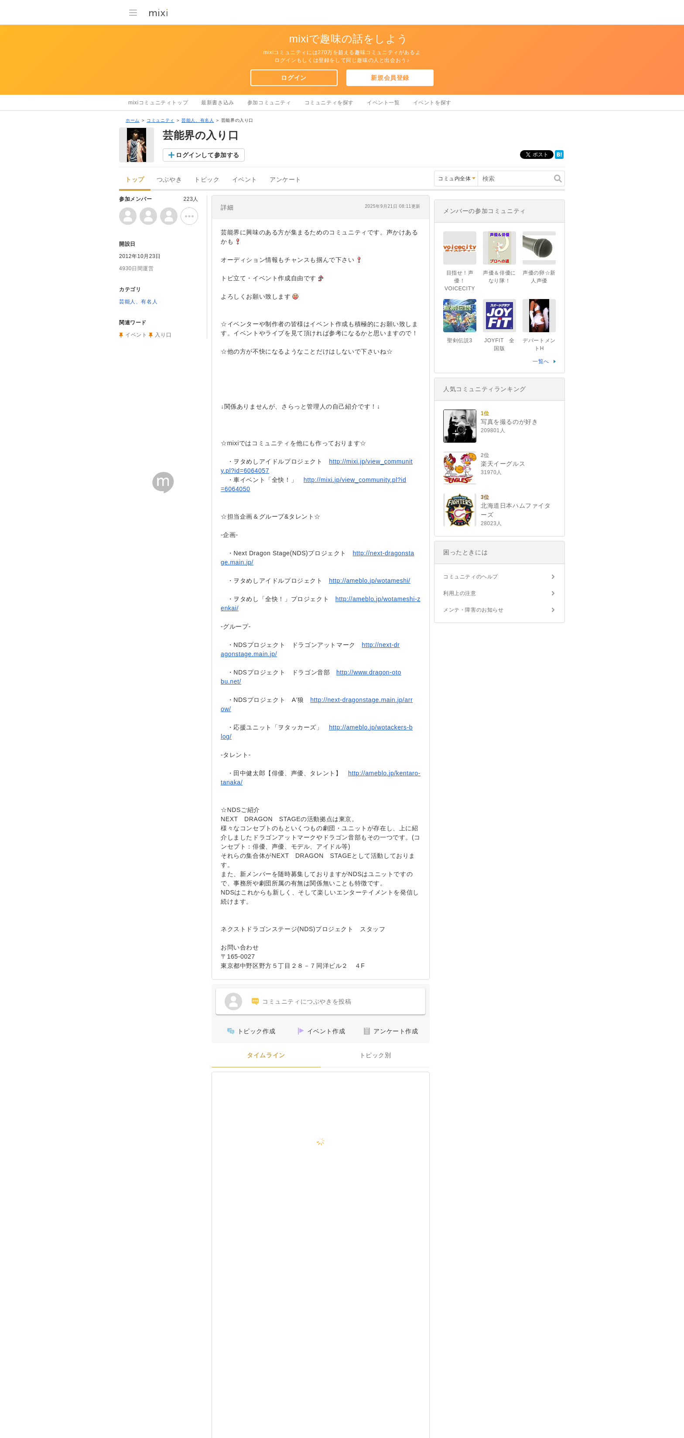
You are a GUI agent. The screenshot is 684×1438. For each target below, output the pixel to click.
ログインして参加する (207, 154)
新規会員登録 (390, 77)
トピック (206, 179)
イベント (244, 179)
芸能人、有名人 (197, 120)
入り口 (163, 335)
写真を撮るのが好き (509, 421)
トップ (134, 179)
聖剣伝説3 (459, 340)
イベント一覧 (383, 103)
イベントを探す (432, 103)
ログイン (293, 77)
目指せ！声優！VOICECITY (460, 281)
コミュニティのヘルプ (470, 577)
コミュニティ (160, 120)
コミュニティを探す (329, 103)
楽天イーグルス (503, 463)
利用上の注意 (459, 593)
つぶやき (169, 179)
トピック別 (375, 1055)
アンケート (285, 179)
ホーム (133, 120)
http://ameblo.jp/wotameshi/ (369, 580)
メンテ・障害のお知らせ (473, 610)
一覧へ (541, 361)
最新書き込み (217, 103)
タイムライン (266, 1055)
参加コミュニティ (269, 103)
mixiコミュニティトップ (158, 103)
